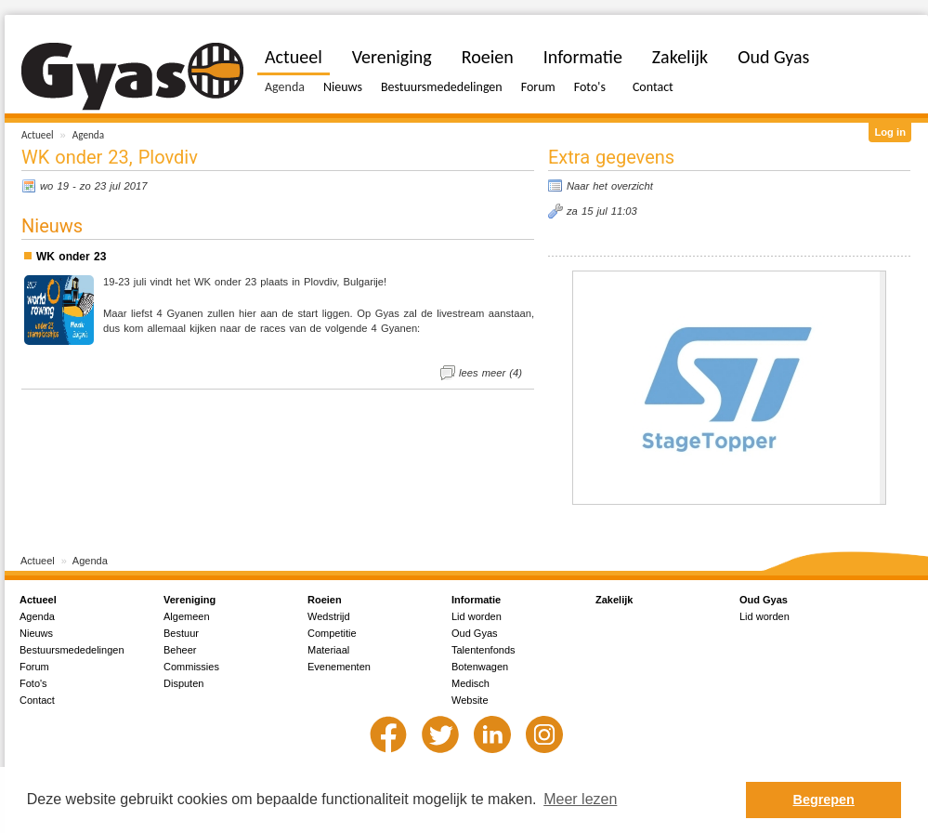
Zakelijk (680, 57)
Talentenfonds (483, 649)
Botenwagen (479, 666)
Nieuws (342, 87)
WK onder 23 (71, 256)
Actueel (37, 134)
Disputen (183, 683)
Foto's (590, 87)
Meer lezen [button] (580, 799)
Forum (538, 87)
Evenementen (339, 666)
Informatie (582, 57)
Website (470, 700)
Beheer (179, 649)
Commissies (191, 666)
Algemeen (186, 616)
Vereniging (392, 57)
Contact (653, 87)
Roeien (488, 57)
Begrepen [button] (824, 799)
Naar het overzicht (610, 186)
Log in (890, 132)
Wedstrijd (328, 616)
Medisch (470, 683)
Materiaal (328, 649)
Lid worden (476, 616)
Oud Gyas (773, 57)
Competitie (332, 633)
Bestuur (181, 633)
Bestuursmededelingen (442, 87)
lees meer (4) (490, 372)
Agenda (88, 134)
